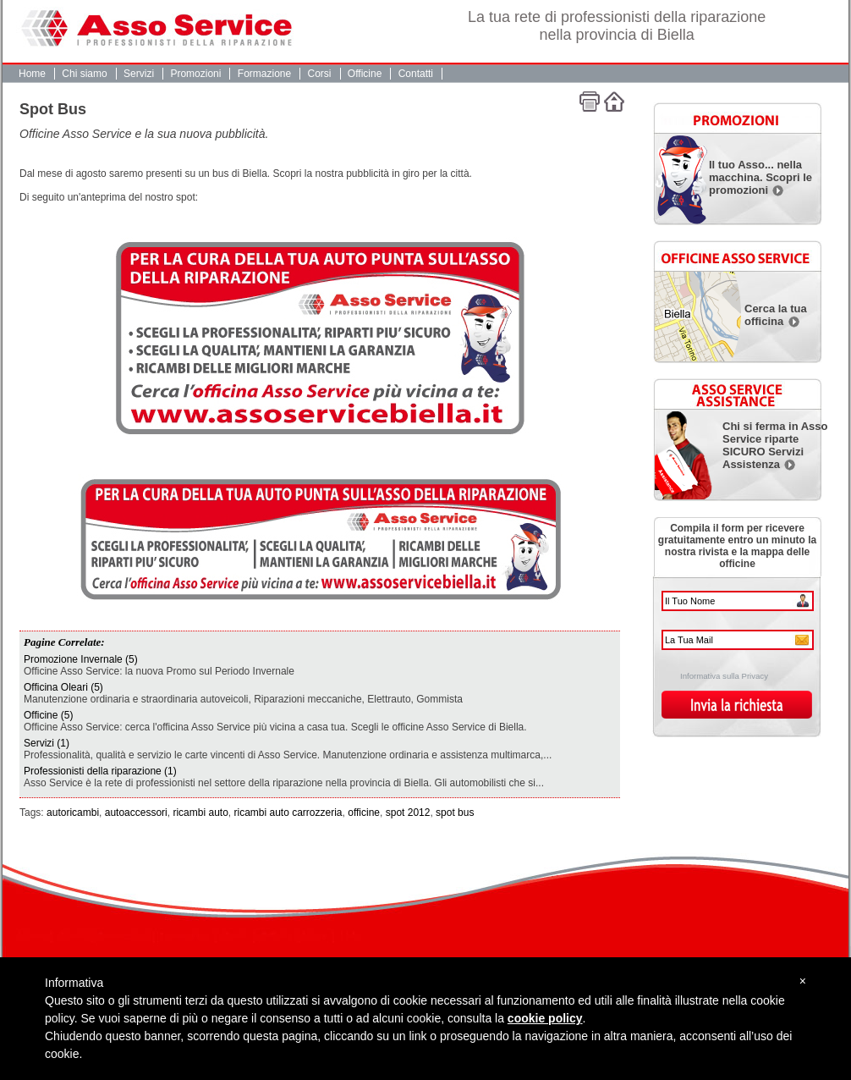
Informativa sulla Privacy (724, 676)
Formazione (264, 74)
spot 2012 (408, 812)
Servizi (139, 74)
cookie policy (545, 1018)
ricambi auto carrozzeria (288, 812)
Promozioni (195, 74)
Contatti (415, 74)
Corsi (320, 74)
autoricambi (73, 812)
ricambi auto (200, 812)
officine (364, 812)
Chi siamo (84, 74)
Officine (365, 74)
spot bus (455, 812)
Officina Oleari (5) (63, 687)
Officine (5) (48, 715)
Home (32, 74)
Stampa (589, 101)
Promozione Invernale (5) (81, 659)
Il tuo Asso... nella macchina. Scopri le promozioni (760, 177)
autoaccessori (136, 812)
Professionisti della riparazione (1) (100, 771)
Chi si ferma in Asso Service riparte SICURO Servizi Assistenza (775, 445)
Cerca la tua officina (775, 315)
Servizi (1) (46, 743)
